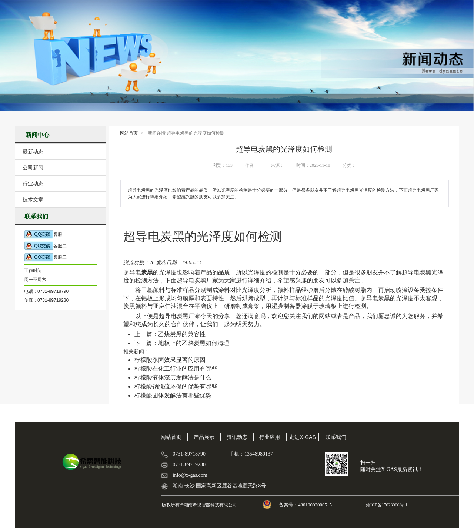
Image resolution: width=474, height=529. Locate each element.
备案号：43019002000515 (306, 504)
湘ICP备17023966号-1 (386, 504)
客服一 (45, 234)
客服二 (45, 246)
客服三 (45, 257)
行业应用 (269, 437)
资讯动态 (237, 437)
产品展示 (204, 437)
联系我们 (336, 437)
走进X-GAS (302, 437)
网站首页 (129, 133)
